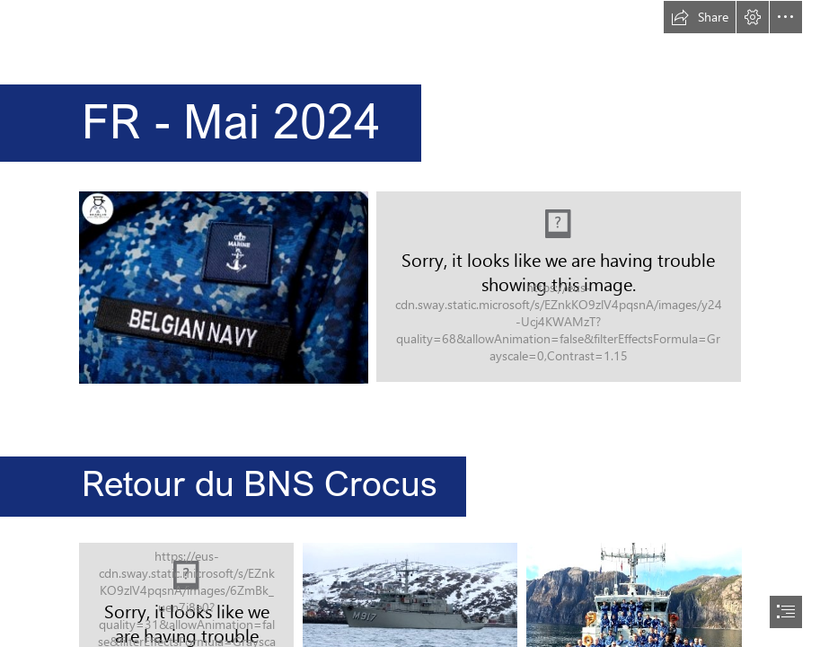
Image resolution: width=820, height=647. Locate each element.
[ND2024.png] (558, 287)
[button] (700, 17)
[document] (410, 323)
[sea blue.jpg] (222, 287)
